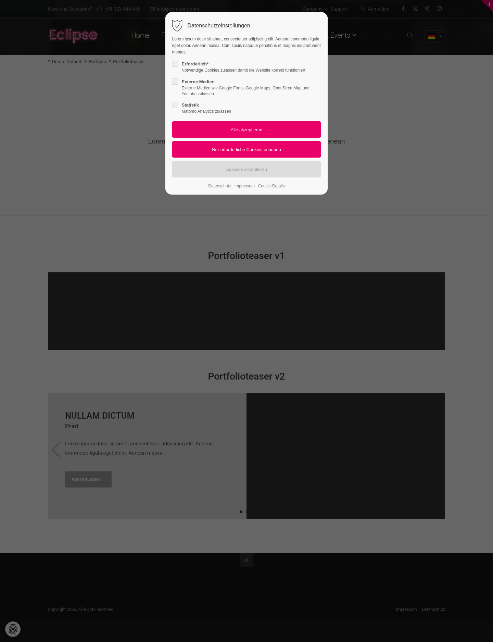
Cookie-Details (271, 186)
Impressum (245, 186)
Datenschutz (219, 186)
